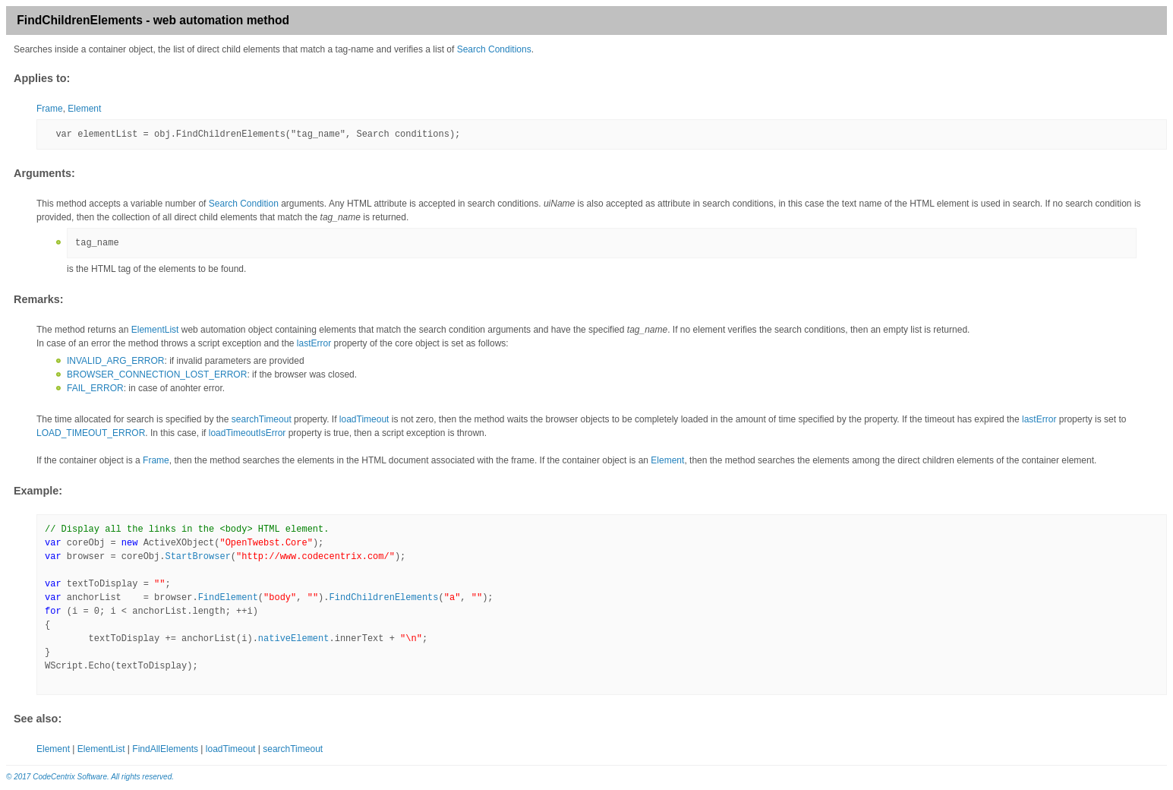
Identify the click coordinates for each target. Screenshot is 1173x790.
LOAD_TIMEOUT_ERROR (90, 433)
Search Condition (244, 203)
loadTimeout (364, 419)
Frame (49, 108)
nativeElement (294, 639)
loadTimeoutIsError (247, 433)
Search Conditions (494, 49)
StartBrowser (197, 556)
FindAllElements (165, 749)
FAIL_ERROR (95, 388)
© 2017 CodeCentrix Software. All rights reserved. (90, 777)
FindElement (228, 597)
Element (84, 108)
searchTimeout (262, 419)
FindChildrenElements (384, 597)
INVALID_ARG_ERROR (115, 361)
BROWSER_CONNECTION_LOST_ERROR (157, 374)
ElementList (155, 329)
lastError (314, 343)
